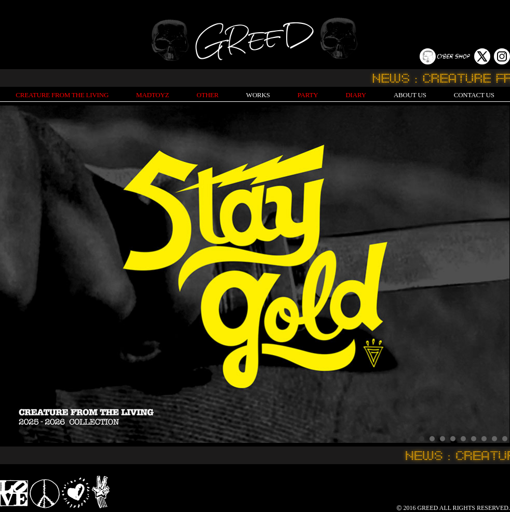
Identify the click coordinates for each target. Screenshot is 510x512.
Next (496, 274)
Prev (13, 274)
